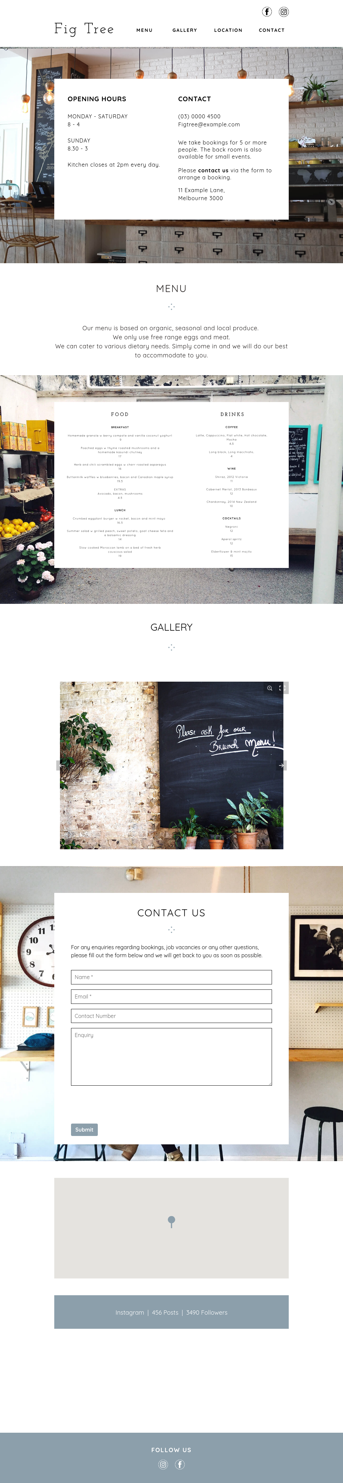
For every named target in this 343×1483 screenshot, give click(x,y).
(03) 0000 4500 (199, 116)
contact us (213, 170)
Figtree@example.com (209, 124)
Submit (84, 1129)
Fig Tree (84, 29)
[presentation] (122, 1104)
